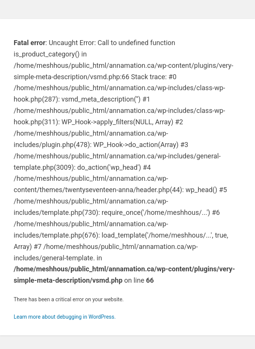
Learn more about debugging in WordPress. (65, 317)
